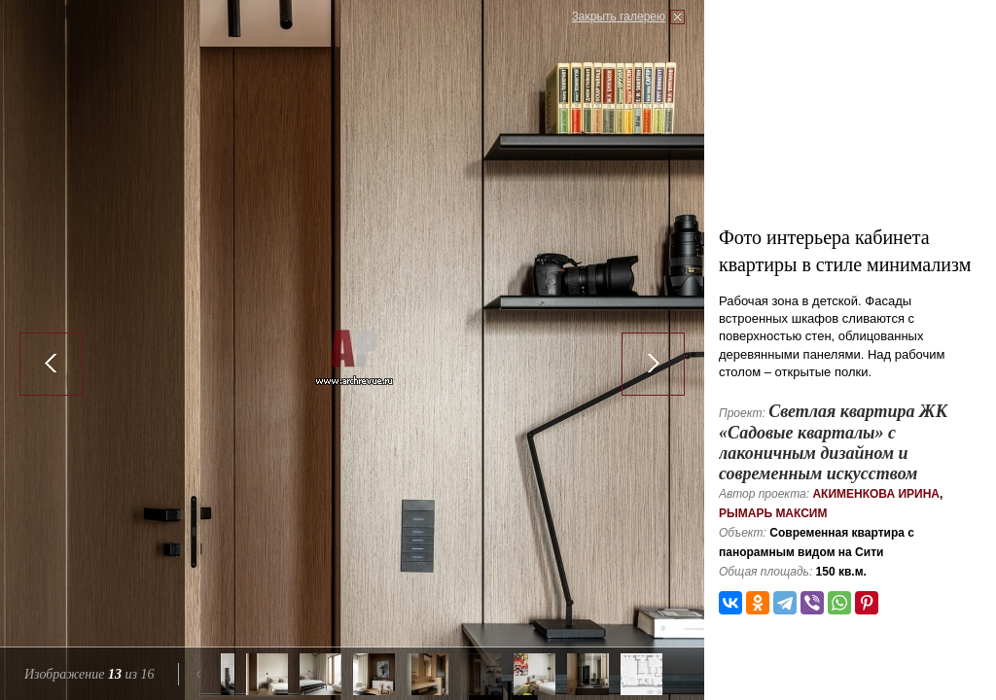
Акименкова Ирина (876, 494)
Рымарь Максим (773, 513)
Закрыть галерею (618, 16)
